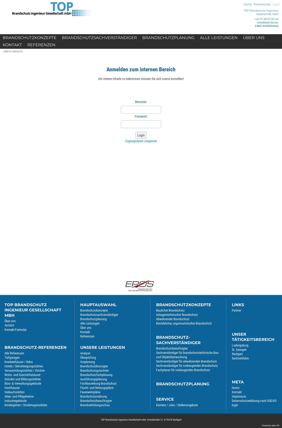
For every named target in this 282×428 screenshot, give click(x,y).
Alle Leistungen (90, 323)
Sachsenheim (240, 358)
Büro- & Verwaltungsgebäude (22, 383)
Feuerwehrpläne (90, 392)
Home (235, 388)
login (235, 405)
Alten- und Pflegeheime (19, 396)
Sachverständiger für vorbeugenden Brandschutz (187, 366)
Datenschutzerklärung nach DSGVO (254, 401)
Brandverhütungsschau (95, 405)
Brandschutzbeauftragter (96, 401)
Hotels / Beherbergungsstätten (23, 366)
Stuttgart (237, 354)
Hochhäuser (12, 388)
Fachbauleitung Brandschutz (98, 383)
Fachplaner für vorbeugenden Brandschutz (183, 370)
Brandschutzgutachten (94, 370)
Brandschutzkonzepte (94, 310)
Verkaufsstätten (14, 392)
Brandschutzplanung (93, 319)
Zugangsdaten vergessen (141, 141)
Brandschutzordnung (93, 396)
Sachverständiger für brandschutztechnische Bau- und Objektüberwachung (187, 355)
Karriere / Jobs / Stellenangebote (177, 405)
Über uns (10, 321)
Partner (236, 310)
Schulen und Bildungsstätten (22, 379)
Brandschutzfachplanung (96, 375)
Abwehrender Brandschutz (172, 319)
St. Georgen (239, 350)
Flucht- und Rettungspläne (96, 388)
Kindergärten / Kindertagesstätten (25, 405)
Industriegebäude (15, 401)
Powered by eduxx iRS (270, 425)
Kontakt (85, 332)
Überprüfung (88, 357)
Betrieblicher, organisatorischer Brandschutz (184, 323)
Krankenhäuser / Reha (18, 362)
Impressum (239, 396)
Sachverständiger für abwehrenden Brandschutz (186, 361)
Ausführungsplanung (93, 379)
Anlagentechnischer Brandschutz (177, 315)
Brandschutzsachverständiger (99, 315)
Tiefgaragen (12, 357)
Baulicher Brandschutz (170, 310)
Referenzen (87, 336)
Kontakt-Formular (15, 330)
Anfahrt (9, 325)
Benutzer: (141, 102)
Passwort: (141, 116)
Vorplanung (87, 362)
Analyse (85, 353)
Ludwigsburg (240, 345)
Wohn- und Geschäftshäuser (22, 375)
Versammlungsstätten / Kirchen (24, 370)
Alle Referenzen (14, 353)
